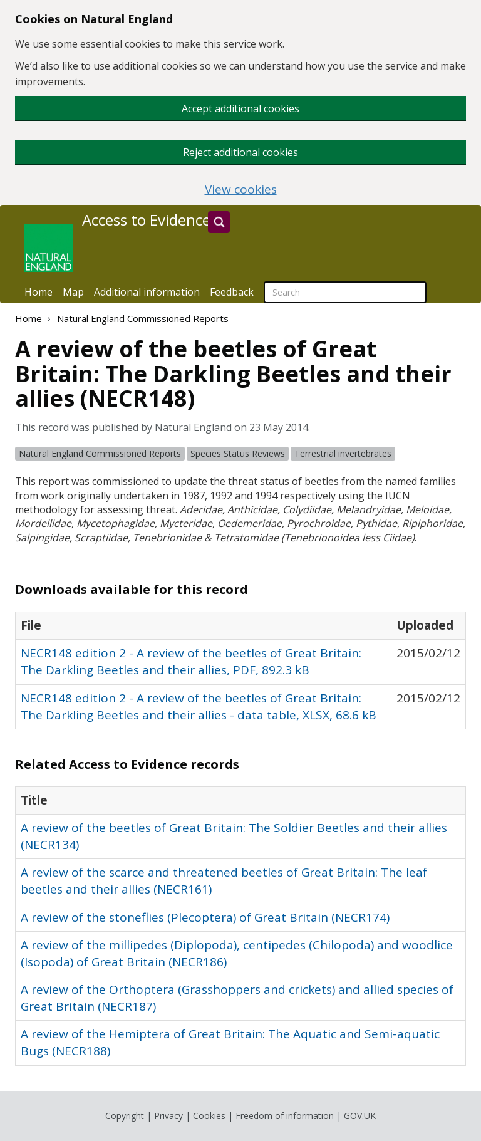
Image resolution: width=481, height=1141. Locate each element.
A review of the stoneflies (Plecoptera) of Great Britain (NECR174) (205, 917)
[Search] (219, 222)
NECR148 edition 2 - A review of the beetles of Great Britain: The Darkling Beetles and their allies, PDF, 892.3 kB (191, 661)
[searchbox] (345, 292)
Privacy (168, 1116)
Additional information (147, 292)
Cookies (209, 1116)
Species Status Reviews (237, 453)
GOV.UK (360, 1116)
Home (38, 292)
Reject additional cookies (240, 152)
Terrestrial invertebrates (342, 453)
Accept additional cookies (240, 108)
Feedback (232, 292)
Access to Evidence (146, 219)
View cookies (241, 189)
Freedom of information (284, 1116)
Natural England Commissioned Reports (143, 318)
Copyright (124, 1116)
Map (73, 292)
